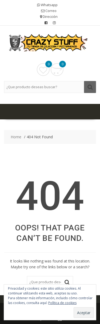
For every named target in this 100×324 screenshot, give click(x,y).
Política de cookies (62, 303)
